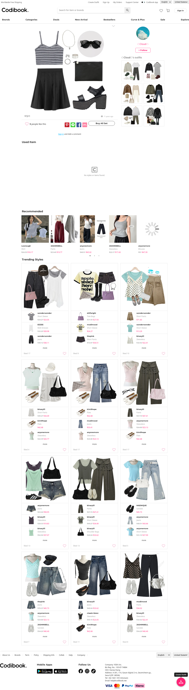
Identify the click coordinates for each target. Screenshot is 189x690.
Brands (6, 19)
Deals (56, 19)
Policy (36, 655)
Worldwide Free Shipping (11, 2)
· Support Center (132, 2)
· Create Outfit (93, 2)
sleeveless (113, 249)
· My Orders (117, 2)
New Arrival (81, 19)
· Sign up (105, 2)
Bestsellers (109, 19)
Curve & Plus (138, 19)
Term (27, 655)
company (81, 655)
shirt (23, 249)
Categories (31, 19)
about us (6, 655)
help (71, 655)
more (45, 348)
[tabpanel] (36, 233)
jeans (82, 249)
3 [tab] (98, 255)
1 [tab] (90, 255)
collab (61, 655)
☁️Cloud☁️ (143, 44)
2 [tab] (94, 255)
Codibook (15, 10)
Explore (185, 19)
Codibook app (152, 2)
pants (53, 249)
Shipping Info (48, 655)
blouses (141, 249)
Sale (163, 19)
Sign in (61, 134)
